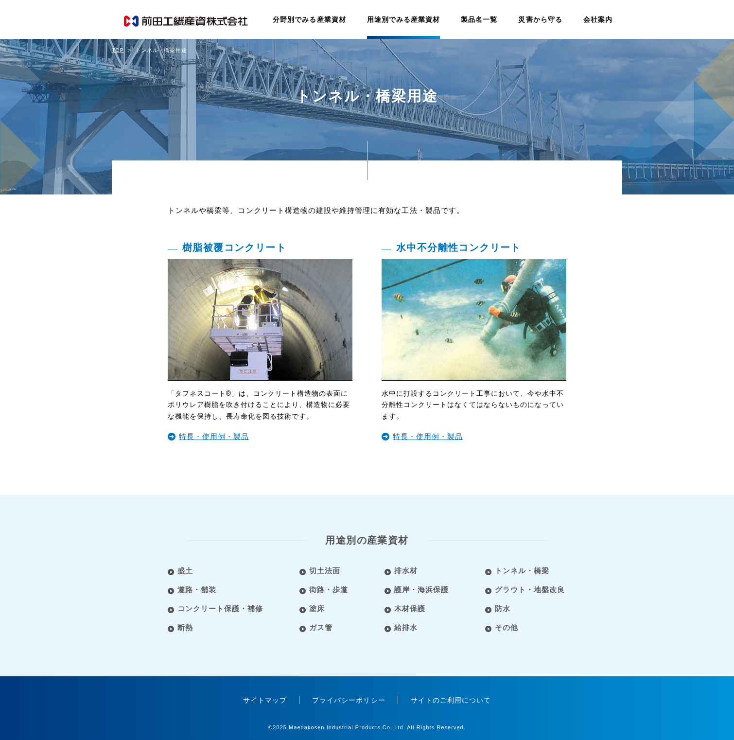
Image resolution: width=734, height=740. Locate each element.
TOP (118, 50)
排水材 (406, 570)
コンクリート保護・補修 (220, 608)
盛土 (185, 570)
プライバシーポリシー (348, 700)
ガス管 (321, 627)
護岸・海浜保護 (422, 589)
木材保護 (410, 608)
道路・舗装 (196, 589)
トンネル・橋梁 (523, 570)
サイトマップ (265, 700)
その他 (507, 627)
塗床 (317, 608)
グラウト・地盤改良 (531, 589)
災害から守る (540, 19)
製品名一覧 (479, 19)
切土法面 (325, 570)
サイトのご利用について (451, 700)
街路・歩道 (329, 589)
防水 (503, 608)
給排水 (406, 627)
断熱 (185, 627)
